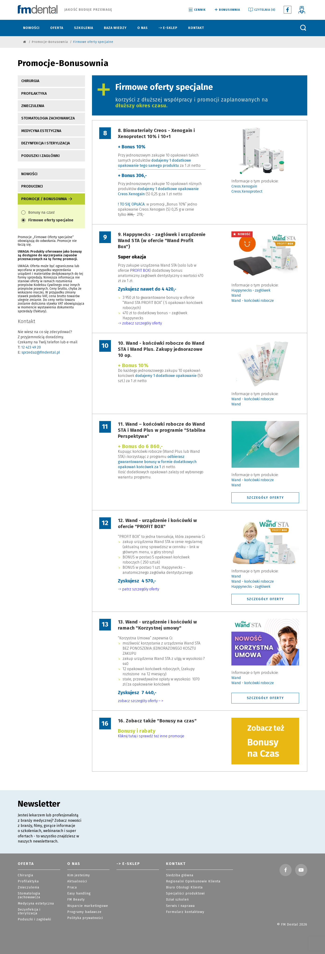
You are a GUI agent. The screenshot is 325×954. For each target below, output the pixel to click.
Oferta (56, 28)
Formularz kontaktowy (185, 912)
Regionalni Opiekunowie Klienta (193, 881)
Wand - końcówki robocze (252, 300)
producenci (32, 186)
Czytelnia (261, 9)
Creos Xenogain (244, 186)
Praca (72, 887)
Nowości (31, 28)
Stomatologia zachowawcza (48, 118)
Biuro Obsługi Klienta (184, 887)
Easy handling (79, 893)
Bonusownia (226, 10)
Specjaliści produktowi (185, 893)
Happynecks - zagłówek (250, 290)
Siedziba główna (179, 875)
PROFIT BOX (140, 270)
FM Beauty (76, 900)
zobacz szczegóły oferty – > (140, 701)
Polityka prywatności (85, 918)
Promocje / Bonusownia (47, 199)
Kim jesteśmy (78, 875)
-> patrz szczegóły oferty (138, 589)
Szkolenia (83, 28)
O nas (142, 28)
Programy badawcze (84, 912)
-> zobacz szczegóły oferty (140, 323)
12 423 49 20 (31, 347)
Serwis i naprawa (180, 906)
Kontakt (196, 28)
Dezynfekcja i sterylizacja (45, 143)
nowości (29, 174)
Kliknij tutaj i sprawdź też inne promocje (151, 736)
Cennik (197, 10)
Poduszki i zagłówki (40, 155)
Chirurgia (30, 81)
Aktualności (77, 881)
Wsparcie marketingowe (87, 906)
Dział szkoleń (177, 900)
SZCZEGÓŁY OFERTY (265, 497)
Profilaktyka (34, 93)
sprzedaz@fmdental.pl (40, 352)
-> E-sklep (168, 28)
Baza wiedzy (115, 28)
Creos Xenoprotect (246, 191)
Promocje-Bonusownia (50, 42)
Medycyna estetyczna (41, 131)
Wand (236, 295)
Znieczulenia (32, 106)
